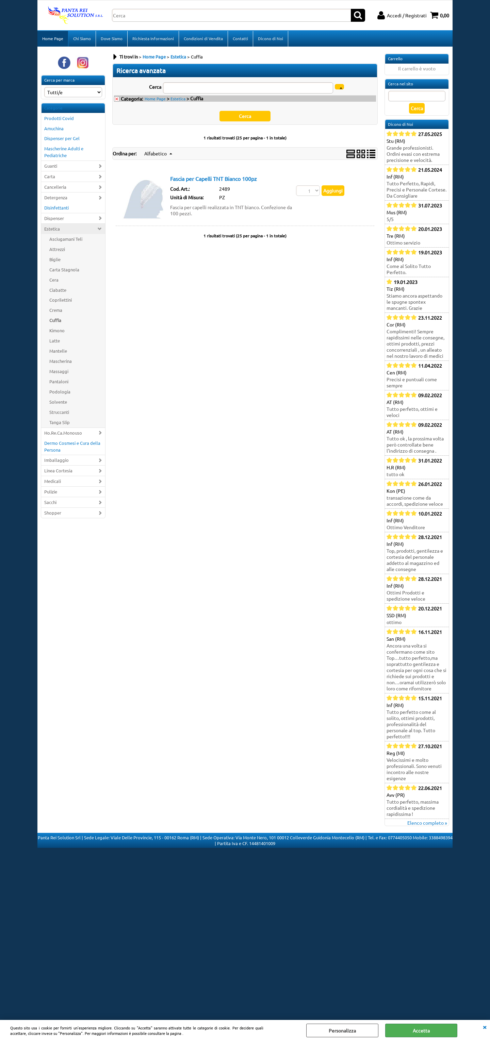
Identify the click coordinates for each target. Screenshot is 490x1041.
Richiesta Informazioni (153, 38)
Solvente (58, 402)
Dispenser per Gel (62, 138)
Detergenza (55, 197)
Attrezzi (57, 249)
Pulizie (50, 491)
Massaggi (58, 371)
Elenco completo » (427, 823)
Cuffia (55, 320)
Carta (49, 176)
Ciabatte (57, 290)
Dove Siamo (111, 38)
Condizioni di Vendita (203, 38)
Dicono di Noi (270, 38)
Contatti (240, 38)
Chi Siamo (82, 38)
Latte (54, 340)
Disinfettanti (56, 208)
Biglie (55, 259)
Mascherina (60, 361)
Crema (55, 310)
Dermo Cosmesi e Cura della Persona (72, 446)
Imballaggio (56, 460)
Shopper (52, 513)
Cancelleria (55, 187)
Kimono (57, 330)
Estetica (52, 229)
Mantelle (58, 351)
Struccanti (59, 412)
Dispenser (54, 218)
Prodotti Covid (59, 118)
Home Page (52, 38)
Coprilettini (60, 300)
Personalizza (342, 1030)
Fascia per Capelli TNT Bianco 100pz (213, 178)
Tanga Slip (59, 422)
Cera (54, 280)
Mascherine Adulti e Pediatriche (63, 152)
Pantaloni (58, 381)
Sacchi (50, 502)
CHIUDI (485, 1026)
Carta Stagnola (64, 269)
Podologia (59, 391)
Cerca (155, 87)
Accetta (421, 1030)
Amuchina (54, 128)
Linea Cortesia (58, 470)
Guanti (50, 166)
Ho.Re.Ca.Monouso (63, 433)
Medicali (52, 481)
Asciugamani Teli (65, 239)
